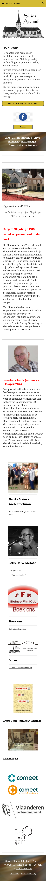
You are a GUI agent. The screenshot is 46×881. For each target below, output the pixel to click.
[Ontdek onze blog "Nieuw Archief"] (23, 103)
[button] (3, 3)
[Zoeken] (23, 127)
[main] (23, 72)
